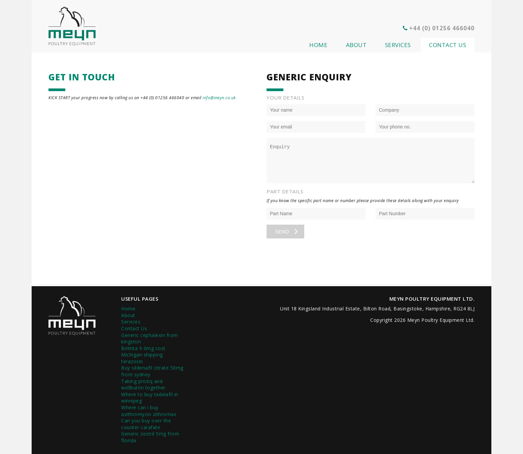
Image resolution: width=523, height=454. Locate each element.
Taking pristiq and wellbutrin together (143, 384)
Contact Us (447, 45)
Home (318, 45)
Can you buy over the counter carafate (146, 423)
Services (398, 45)
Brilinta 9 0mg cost (143, 348)
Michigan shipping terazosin (142, 358)
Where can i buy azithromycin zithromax (148, 410)
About (356, 45)
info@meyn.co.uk (219, 98)
